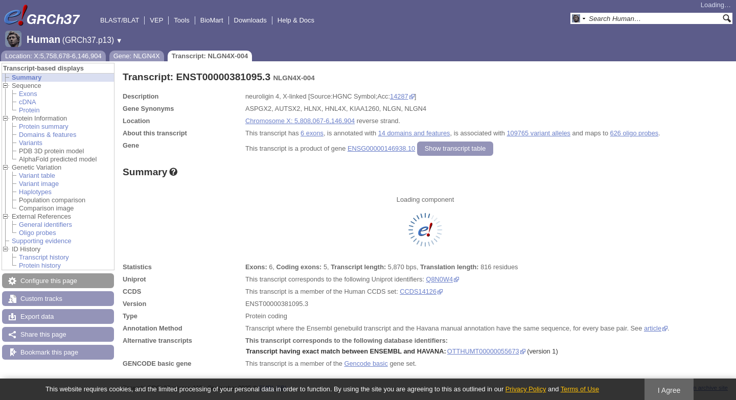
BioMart (211, 20)
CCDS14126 (418, 291)
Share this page (43, 334)
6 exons (312, 133)
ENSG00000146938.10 (381, 148)
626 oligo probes (634, 133)
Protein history (40, 265)
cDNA (27, 102)
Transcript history (44, 257)
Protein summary (43, 126)
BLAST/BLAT (119, 20)
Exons (28, 94)
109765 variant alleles (539, 133)
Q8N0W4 (439, 279)
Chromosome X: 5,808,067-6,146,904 (300, 121)
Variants (30, 143)
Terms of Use (580, 389)
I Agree (669, 390)
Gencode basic (365, 363)
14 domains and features (414, 133)
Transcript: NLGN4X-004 (210, 56)
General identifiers (45, 224)
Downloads (250, 20)
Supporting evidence (42, 241)
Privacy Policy (525, 389)
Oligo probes (37, 233)
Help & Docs (296, 20)
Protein (29, 110)
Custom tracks (41, 298)
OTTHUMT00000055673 (483, 351)
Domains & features (47, 134)
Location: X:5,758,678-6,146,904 (53, 56)
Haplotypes (35, 192)
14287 (399, 96)
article (652, 328)
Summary (26, 77)
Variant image (39, 183)
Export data (37, 316)
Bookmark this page (49, 352)
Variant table (37, 175)
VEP (156, 20)
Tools (181, 20)
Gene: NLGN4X (136, 56)
